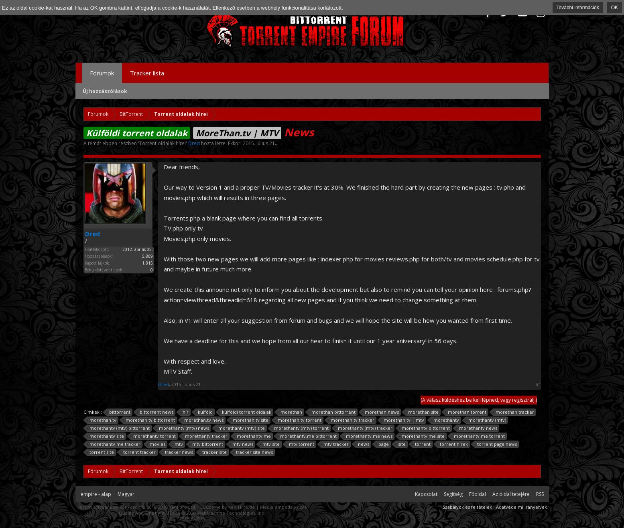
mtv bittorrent (206, 444)
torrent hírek (452, 444)
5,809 (147, 256)
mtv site (270, 444)
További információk (578, 7)
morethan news (380, 412)
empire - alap (96, 494)
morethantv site (105, 436)
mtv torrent (300, 444)
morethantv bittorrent (424, 428)
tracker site (213, 452)
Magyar (126, 494)
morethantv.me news (368, 436)
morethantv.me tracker (113, 444)
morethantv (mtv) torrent (300, 428)
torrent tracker (138, 452)
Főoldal (477, 494)
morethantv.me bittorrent (307, 436)
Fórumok (102, 73)
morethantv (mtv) (486, 420)
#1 (538, 384)
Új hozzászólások (105, 91)
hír (184, 412)
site (401, 444)
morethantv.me (252, 436)
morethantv (445, 420)
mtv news (241, 444)
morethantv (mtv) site (240, 428)
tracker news (178, 452)
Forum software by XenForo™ (136, 507)
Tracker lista (147, 73)
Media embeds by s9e (283, 507)
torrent (422, 444)
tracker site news (253, 452)
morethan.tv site (249, 420)
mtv (177, 444)
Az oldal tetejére (511, 494)
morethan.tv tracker (351, 420)
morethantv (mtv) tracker (363, 428)
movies (156, 444)
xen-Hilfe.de (241, 507)
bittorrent (118, 412)
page (382, 444)
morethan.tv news (203, 420)
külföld (204, 412)
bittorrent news (155, 412)
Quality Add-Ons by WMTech (192, 513)
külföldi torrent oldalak (245, 412)
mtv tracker (335, 444)
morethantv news (477, 428)
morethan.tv (101, 420)
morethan (290, 412)
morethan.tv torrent (298, 420)
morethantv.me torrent (478, 436)
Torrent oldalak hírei (162, 143)
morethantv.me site (422, 436)
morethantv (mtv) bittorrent (118, 428)
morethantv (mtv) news (183, 428)
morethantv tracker (205, 436)
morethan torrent (465, 412)
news (362, 444)
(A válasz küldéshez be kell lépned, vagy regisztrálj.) (479, 400)
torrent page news (496, 444)
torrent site (100, 452)
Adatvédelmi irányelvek (521, 507)
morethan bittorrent (332, 412)
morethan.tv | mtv (402, 420)
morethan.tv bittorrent (149, 420)
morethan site (422, 412)
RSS (540, 494)
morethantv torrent (153, 436)
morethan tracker (513, 412)
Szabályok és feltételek (467, 507)
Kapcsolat (426, 494)
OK (614, 7)
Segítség (453, 494)
